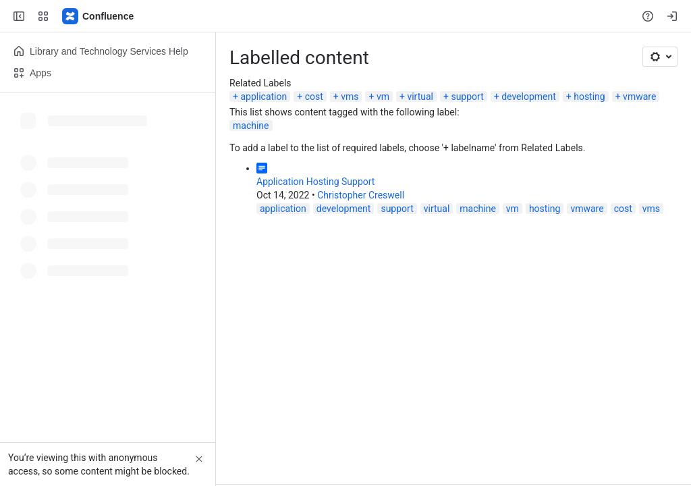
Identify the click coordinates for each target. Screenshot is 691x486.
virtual (420, 96)
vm (383, 96)
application (263, 96)
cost (314, 96)
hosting (589, 96)
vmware (639, 96)
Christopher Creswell (360, 195)
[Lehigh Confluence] (98, 16)
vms (349, 96)
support (467, 96)
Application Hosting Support (315, 181)
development (528, 96)
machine (251, 125)
